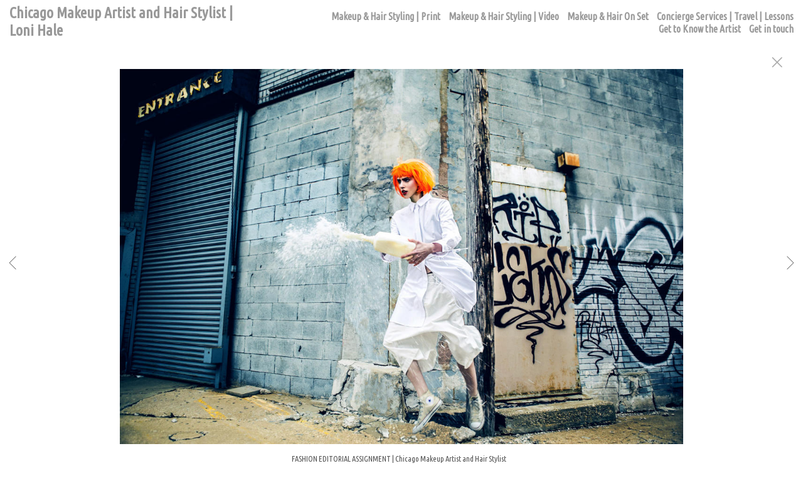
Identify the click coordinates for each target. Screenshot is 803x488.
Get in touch (771, 28)
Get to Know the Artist (700, 28)
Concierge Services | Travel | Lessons (725, 16)
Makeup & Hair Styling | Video (504, 16)
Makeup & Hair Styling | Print (385, 16)
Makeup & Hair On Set (608, 16)
